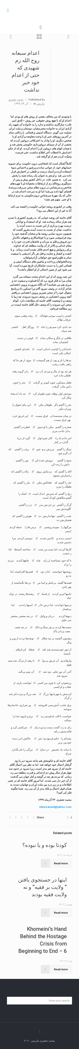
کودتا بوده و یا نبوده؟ (44, 845)
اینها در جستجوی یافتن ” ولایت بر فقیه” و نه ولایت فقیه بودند (42, 887)
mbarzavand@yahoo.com (55, 806)
